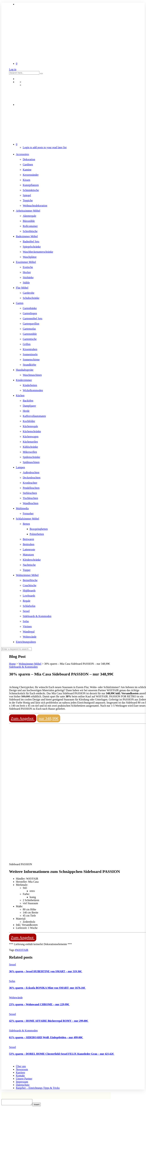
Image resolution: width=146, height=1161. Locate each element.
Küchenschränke (32, 431)
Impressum (22, 1081)
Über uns (21, 1066)
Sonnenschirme (31, 359)
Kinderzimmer (24, 380)
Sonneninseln (30, 354)
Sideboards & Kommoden (37, 616)
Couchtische (29, 585)
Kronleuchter (30, 482)
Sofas (26, 621)
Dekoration (29, 159)
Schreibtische (30, 231)
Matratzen (28, 554)
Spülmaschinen (31, 462)
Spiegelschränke (32, 246)
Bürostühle (29, 221)
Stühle (26, 282)
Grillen (26, 344)
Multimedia (22, 508)
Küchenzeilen (30, 441)
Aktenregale (29, 215)
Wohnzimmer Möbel (27, 575)
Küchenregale (30, 426)
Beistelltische (30, 580)
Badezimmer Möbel (27, 236)
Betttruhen (28, 544)
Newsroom (22, 1069)
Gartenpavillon (31, 323)
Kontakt (20, 1075)
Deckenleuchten (31, 477)
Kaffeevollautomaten (34, 416)
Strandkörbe (29, 364)
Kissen (26, 179)
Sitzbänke (28, 277)
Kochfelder (29, 421)
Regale (26, 600)
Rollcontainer (30, 226)
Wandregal (29, 631)
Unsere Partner (24, 1078)
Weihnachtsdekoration (35, 205)
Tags (12, 950)
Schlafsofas (29, 605)
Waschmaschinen (32, 374)
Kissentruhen (30, 349)
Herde (26, 410)
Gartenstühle (30, 333)
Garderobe (28, 292)
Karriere (20, 1072)
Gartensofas (29, 328)
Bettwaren (28, 539)
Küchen (20, 395)
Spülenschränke (31, 457)
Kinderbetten (30, 385)
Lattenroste (29, 549)
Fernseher (28, 513)
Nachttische (29, 564)
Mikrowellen (30, 451)
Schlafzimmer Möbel (27, 518)
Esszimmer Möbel (26, 262)
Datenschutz (22, 1084)
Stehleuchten (30, 493)
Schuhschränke (31, 297)
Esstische (28, 267)
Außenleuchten (31, 472)
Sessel (26, 611)
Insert (40, 1105)
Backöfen (28, 400)
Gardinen (28, 164)
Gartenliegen (30, 313)
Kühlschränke (30, 446)
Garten (19, 303)
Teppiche (28, 200)
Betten (26, 523)
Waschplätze (29, 256)
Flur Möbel (22, 287)
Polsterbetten (37, 534)
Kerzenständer (31, 174)
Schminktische (31, 190)
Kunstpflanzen (31, 185)
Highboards (29, 590)
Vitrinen (27, 626)
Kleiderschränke (32, 559)
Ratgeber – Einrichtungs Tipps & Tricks (38, 1087)
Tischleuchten (30, 498)
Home (12, 663)
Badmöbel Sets (31, 241)
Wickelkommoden (33, 390)
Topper (26, 570)
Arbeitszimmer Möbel (28, 210)
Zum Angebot (23, 718)
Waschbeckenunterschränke (38, 251)
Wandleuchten (30, 503)
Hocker (27, 272)
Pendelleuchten (31, 487)
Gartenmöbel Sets (32, 318)
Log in (12, 69)
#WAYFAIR (21, 950)
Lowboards (29, 595)
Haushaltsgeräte (24, 369)
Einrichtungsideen (26, 641)
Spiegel (27, 195)
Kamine (27, 169)
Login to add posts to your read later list (45, 147)
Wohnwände (29, 636)
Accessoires (22, 154)
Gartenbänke (30, 308)
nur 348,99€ (49, 718)
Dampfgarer (29, 405)
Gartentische (30, 339)
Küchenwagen (31, 436)
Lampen (20, 467)
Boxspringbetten (39, 528)
